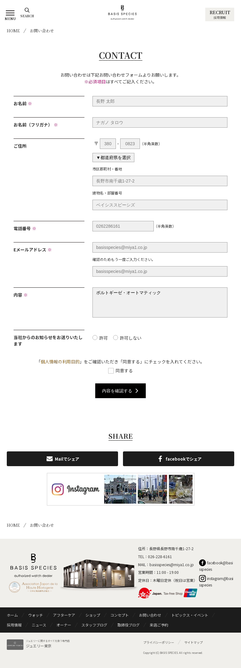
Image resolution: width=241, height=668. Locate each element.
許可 (103, 342)
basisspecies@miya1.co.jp (171, 569)
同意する (124, 375)
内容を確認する (120, 395)
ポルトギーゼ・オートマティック (159, 304)
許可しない (130, 342)
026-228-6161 (160, 561)
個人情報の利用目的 (60, 366)
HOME (13, 31)
